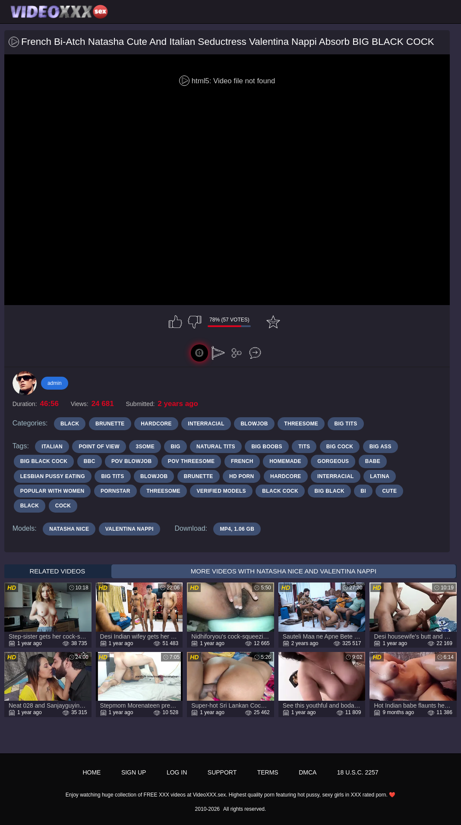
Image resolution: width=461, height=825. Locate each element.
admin (54, 383)
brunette (198, 476)
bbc (89, 461)
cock (63, 506)
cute (389, 491)
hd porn (241, 476)
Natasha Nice (69, 529)
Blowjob (254, 424)
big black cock (44, 461)
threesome (163, 491)
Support (222, 772)
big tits (112, 476)
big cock (339, 447)
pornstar (115, 491)
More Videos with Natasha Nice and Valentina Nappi (283, 571)
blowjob (153, 476)
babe (372, 461)
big (175, 447)
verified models (221, 491)
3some (145, 447)
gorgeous (333, 461)
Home (91, 772)
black (29, 506)
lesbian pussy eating (52, 476)
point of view (99, 447)
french (242, 461)
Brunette (110, 424)
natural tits (215, 447)
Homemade (285, 461)
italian (52, 447)
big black (329, 491)
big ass (380, 447)
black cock (280, 491)
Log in (177, 772)
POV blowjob (131, 461)
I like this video (175, 322)
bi (363, 491)
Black (69, 424)
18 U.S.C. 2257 (358, 772)
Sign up (133, 772)
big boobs (266, 447)
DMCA (307, 772)
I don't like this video (194, 322)
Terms (267, 772)
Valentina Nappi (129, 529)
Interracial (206, 424)
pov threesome (191, 461)
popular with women (52, 491)
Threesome (301, 424)
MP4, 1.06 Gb (237, 529)
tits (304, 447)
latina (379, 476)
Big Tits (345, 424)
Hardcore (156, 424)
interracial (335, 476)
